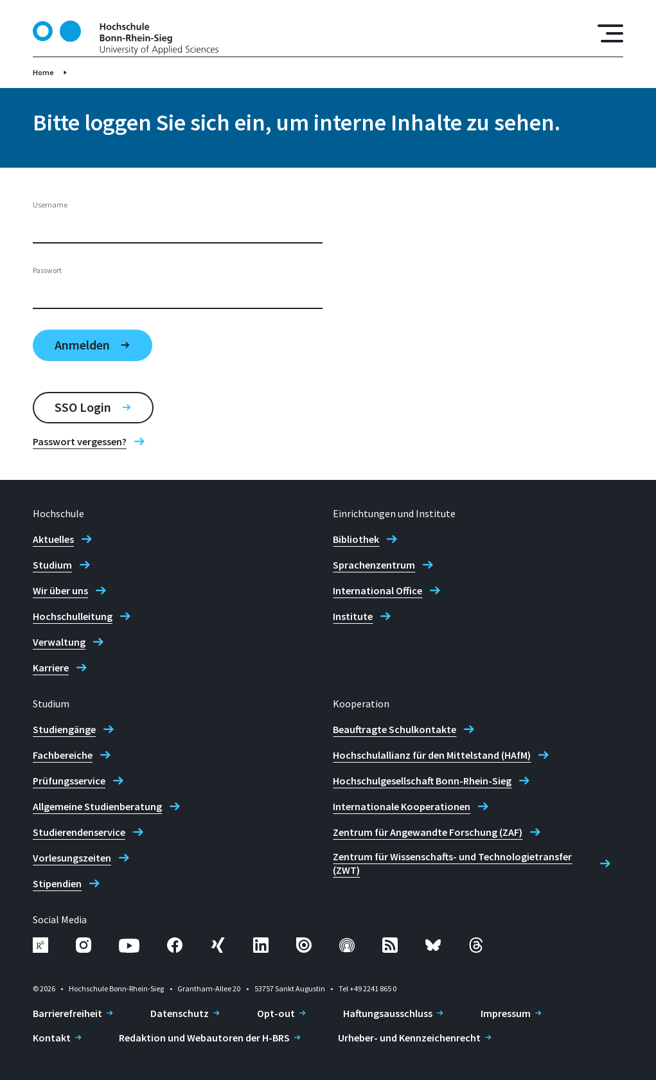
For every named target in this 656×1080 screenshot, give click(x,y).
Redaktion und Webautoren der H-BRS (204, 1037)
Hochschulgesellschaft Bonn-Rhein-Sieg (422, 780)
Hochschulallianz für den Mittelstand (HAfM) (432, 754)
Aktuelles (53, 539)
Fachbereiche (63, 754)
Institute (353, 616)
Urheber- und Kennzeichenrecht (409, 1037)
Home (43, 72)
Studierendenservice (79, 832)
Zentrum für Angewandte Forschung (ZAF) (427, 832)
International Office (377, 590)
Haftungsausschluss (387, 1013)
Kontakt (52, 1037)
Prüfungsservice (69, 780)
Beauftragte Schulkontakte (394, 729)
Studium (52, 564)
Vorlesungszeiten (72, 857)
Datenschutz (179, 1013)
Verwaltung (59, 641)
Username (50, 204)
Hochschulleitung (72, 616)
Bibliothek (356, 539)
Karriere (51, 667)
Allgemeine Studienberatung (97, 806)
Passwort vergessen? (80, 441)
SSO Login (83, 407)
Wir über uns (60, 590)
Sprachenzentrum (374, 564)
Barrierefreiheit (67, 1013)
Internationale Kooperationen (401, 806)
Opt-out (276, 1013)
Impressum (506, 1013)
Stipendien (57, 883)
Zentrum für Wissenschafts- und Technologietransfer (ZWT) (452, 863)
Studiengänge (64, 729)
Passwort (47, 270)
